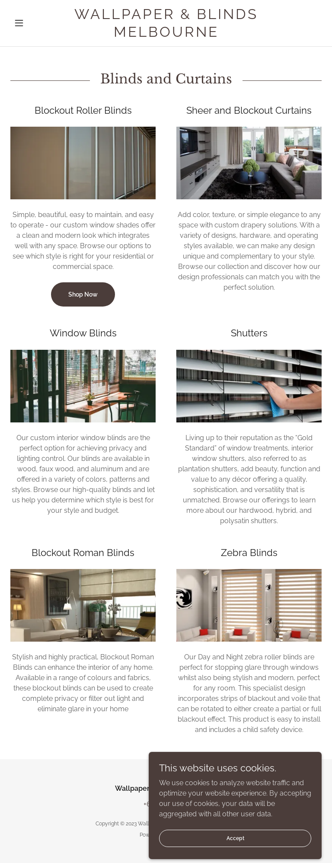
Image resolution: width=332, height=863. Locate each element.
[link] (166, 34)
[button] (33, 23)
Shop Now (83, 294)
